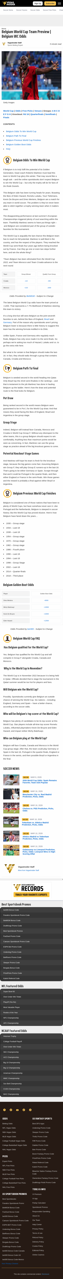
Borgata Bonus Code (11, 968)
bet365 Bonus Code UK (11, 1255)
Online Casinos (38, 1255)
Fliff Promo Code (39, 1141)
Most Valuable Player (11, 1007)
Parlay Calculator (39, 1203)
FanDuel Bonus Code (10, 1212)
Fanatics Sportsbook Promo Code (16, 915)
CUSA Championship (11, 1089)
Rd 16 (26, 114)
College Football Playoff (12, 1041)
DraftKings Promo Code (12, 926)
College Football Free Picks (13, 1179)
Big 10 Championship (11, 1063)
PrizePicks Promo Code (12, 973)
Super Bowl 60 (9, 991)
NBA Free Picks (8, 1170)
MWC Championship (11, 1078)
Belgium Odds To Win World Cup (21, 131)
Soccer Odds (35, 10)
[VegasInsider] (31, 1105)
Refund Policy (37, 1237)
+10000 (46, 607)
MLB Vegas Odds (9, 1137)
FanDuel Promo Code (11, 936)
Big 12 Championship (11, 1068)
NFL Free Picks (8, 1166)
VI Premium (37, 1194)
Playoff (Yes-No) (9, 1002)
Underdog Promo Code (12, 952)
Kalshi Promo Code (40, 1167)
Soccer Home (8, 10)
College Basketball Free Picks (14, 1183)
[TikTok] (24, 1110)
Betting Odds (7, 1124)
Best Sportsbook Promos (13, 931)
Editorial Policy (38, 1250)
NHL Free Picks (8, 1187)
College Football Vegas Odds (13, 1141)
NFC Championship (11, 1018)
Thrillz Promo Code (39, 1137)
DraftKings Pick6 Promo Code (44, 1182)
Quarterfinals (37, 114)
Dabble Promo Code (40, 1145)
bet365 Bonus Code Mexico (13, 1259)
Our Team (36, 1220)
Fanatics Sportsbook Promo (13, 1203)
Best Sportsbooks (9, 1199)
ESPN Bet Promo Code (12, 947)
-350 (49, 281)
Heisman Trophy (9, 1036)
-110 (26, 281)
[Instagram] (30, 1110)
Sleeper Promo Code (11, 963)
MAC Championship (11, 1094)
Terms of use (37, 1233)
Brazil (46, 319)
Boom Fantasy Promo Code (43, 1154)
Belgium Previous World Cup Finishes (23, 140)
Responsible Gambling (41, 1212)
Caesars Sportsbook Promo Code (16, 942)
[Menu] (59, 3)
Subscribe (50, 3)
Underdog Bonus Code (11, 1229)
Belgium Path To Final (16, 136)
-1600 (49, 288)
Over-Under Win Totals (12, 997)
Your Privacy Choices (10, 1264)
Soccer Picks (49, 10)
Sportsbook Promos (40, 1207)
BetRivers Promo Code (12, 957)
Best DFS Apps (38, 1124)
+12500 (46, 620)
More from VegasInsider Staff (28, 870)
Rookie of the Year (10, 1013)
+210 (26, 288)
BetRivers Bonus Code (11, 1234)
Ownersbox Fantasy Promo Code (45, 1178)
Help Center (37, 1224)
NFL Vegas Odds (9, 1128)
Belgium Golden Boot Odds (18, 144)
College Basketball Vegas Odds (14, 1145)
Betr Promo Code (39, 1150)
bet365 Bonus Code (11, 910)
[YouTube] (17, 1110)
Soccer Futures (21, 10)
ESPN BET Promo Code (11, 1225)
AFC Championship (11, 1023)
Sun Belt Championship (12, 1084)
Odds (18, 111)
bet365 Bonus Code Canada (13, 1251)
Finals (6, 117)
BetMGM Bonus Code (11, 920)
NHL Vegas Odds (9, 1150)
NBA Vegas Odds (9, 1132)
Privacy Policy (37, 1229)
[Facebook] (4, 1110)
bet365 (30, 629)
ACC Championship (11, 1057)
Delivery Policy (38, 1242)
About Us (36, 1216)
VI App (35, 1199)
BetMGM (31, 296)
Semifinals (50, 114)
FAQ (8, 149)
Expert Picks (7, 1161)
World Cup (8, 111)
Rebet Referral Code (40, 1162)
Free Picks (27, 111)
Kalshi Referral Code (11, 978)
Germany (7, 322)
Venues (38, 111)
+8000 (46, 600)
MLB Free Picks (8, 1174)
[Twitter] (11, 1110)
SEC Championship (11, 1052)
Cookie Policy (37, 1246)
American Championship (12, 1073)
